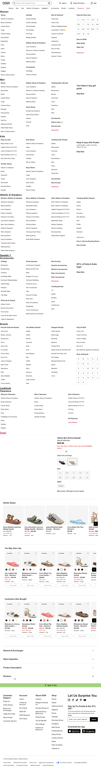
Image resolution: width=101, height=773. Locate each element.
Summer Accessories (59, 265)
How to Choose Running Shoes (88, 241)
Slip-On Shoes (30, 162)
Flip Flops (29, 34)
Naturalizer (4, 368)
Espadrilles (4, 41)
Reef (52, 113)
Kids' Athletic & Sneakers (60, 198)
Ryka (27, 368)
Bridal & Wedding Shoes (59, 26)
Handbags (29, 71)
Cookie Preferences (48, 765)
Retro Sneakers (6, 232)
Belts (27, 273)
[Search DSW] (32, 3)
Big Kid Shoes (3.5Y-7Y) (9, 155)
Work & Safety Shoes (7, 75)
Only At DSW (81, 327)
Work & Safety (57, 745)
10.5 (92, 29)
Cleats (3, 179)
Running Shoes (31, 54)
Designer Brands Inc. (42, 703)
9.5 (83, 29)
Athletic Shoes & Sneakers (35, 43)
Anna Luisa (80, 331)
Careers (38, 699)
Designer (54, 37)
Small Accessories (32, 302)
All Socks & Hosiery (8, 300)
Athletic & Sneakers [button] (32, 8)
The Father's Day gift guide (86, 114)
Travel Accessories (32, 310)
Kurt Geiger (55, 357)
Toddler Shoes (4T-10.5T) (9, 147)
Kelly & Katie (81, 342)
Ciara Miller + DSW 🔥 (58, 30)
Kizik (27, 350)
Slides (54, 702)
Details (59, 448)
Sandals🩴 (45, 8)
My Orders (23, 708)
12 (83, 34)
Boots (3, 94)
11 (97, 29)
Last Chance (72, 422)
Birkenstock (55, 90)
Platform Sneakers (7, 228)
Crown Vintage (81, 339)
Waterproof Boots (6, 124)
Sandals (3, 64)
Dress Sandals (30, 26)
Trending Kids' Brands (59, 140)
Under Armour (30, 380)
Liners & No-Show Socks (9, 315)
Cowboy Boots (57, 738)
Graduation (54, 41)
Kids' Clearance (74, 394)
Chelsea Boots (57, 731)
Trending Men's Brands (59, 83)
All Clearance (73, 418)
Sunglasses (29, 306)
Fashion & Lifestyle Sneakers (35, 50)
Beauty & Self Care (32, 269)
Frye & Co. (4, 357)
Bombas (54, 298)
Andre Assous (55, 331)
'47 (52, 290)
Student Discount (42, 708)
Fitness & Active (31, 284)
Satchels (3, 287)
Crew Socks (4, 312)
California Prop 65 (35, 765)
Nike (52, 109)
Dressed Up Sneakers (33, 111)
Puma (53, 166)
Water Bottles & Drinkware (34, 314)
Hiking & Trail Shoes (7, 217)
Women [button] (11, 8)
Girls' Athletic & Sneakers (59, 202)
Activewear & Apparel (33, 265)
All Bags (4, 261)
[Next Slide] (96, 524)
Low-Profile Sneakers (7, 220)
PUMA (79, 224)
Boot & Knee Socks (7, 308)
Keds (27, 346)
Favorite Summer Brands (10, 327)
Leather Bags (5, 284)
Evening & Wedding (32, 280)
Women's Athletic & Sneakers (11, 198)
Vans (27, 383)
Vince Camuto (5, 383)
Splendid (54, 368)
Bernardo (54, 339)
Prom (27, 126)
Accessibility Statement (80, 762)
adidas (53, 87)
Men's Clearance (40, 394)
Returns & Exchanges (7, 709)
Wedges (3, 71)
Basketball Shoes (31, 206)
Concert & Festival (57, 34)
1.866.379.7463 (9, 714)
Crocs (53, 102)
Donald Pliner (55, 346)
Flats (2, 45)
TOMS (3, 380)
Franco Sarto (5, 353)
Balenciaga (55, 335)
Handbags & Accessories (9, 417)
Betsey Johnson (6, 335)
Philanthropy (40, 717)
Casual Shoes (5, 26)
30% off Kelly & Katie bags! (87, 293)
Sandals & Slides (39, 417)
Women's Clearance (8, 394)
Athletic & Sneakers (7, 19)
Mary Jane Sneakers (7, 224)
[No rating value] (61, 451)
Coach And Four (82, 335)
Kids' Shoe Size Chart (8, 158)
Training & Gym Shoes (8, 243)
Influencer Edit (56, 45)
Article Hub (55, 22)
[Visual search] (49, 3)
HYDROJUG (55, 305)
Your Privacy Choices (64, 762)
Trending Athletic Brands (86, 198)
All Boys (71, 409)
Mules (3, 56)
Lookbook (71, 8)
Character (4, 175)
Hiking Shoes (5, 113)
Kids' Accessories (57, 277)
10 (88, 29)
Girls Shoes (30, 140)
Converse (54, 151)
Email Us (6, 701)
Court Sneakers (31, 47)
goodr (53, 301)
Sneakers (55, 724)
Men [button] (17, 8)
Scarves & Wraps (31, 295)
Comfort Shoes (5, 34)
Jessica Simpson (6, 361)
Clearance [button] (80, 8)
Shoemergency (56, 52)
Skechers (54, 170)
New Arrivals (55, 49)
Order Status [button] (8, 705)
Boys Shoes (30, 167)
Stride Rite (54, 173)
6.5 (78, 24)
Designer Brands (57, 327)
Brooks (53, 94)
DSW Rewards (24, 715)
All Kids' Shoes (6, 164)
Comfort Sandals (31, 22)
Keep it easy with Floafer (88, 169)
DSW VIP (22, 711)
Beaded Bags (5, 269)
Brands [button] (63, 8)
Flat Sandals (30, 30)
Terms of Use (32, 762)
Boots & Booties (6, 22)
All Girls (70, 413)
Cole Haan (54, 98)
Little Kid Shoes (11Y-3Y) (9, 151)
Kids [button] (22, 8)
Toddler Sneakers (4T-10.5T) (60, 209)
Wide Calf (80, 47)
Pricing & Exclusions (22, 765)
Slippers (3, 67)
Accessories (55, 118)
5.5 (93, 20)
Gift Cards (23, 718)
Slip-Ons (3, 120)
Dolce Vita (4, 346)
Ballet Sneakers (6, 206)
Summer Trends (56, 56)
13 (88, 34)
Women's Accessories (59, 269)
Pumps (3, 60)
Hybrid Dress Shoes (32, 115)
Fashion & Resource (39, 728)
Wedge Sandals (31, 37)
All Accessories (31, 261)
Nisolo (53, 365)
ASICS (79, 206)
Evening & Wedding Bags (9, 280)
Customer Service (9, 721)
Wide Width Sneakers (8, 250)
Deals (88, 8)
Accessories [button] (55, 8)
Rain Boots (4, 182)
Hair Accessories (31, 287)
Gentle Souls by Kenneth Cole (61, 350)
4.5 (83, 20)
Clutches (4, 273)
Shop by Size (6, 140)
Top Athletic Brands (33, 327)
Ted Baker (54, 372)
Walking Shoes (31, 62)
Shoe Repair (40, 724)
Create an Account (23, 703)
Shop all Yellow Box (63, 440)
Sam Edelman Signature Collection (88, 350)
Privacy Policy (7, 762)
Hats (27, 291)
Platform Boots (57, 706)
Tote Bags (4, 295)
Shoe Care (29, 299)
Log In (21, 699)
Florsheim (54, 105)
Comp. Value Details (8, 765)
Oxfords (28, 122)
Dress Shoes (5, 37)
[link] (13, 530)
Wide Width (81, 43)
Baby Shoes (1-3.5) (7, 143)
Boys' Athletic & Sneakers (59, 206)
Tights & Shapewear (7, 319)
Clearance (80, 52)
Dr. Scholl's (4, 350)
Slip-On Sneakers (31, 58)
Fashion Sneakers (6, 213)
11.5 (78, 34)
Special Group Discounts (41, 712)
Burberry (54, 342)
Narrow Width (82, 39)
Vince (53, 376)
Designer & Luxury (32, 276)
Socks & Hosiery (31, 75)
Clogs (2, 30)
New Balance (55, 158)
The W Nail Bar (41, 720)
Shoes (3, 15)
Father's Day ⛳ (57, 122)
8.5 (97, 24)
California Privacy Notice (20, 762)
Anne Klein (4, 331)
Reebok (79, 228)
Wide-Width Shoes (7, 128)
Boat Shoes (4, 90)
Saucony (29, 372)
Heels (2, 49)
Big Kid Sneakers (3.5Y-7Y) (60, 217)
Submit (94, 719)
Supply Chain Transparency (46, 762)
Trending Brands (57, 286)
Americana (54, 19)
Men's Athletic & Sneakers (35, 198)
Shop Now (80, 121)
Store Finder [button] (8, 717)
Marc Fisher (4, 365)
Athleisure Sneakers (7, 202)
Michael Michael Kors (58, 361)
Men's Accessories (58, 273)
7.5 (88, 24)
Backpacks (4, 265)
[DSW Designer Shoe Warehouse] (6, 3)
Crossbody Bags (6, 276)
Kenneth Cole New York (59, 353)
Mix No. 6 (80, 346)
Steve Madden (5, 376)
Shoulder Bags (5, 291)
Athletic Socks (5, 304)
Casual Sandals (31, 19)
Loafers (3, 52)
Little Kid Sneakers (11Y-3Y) (60, 213)
